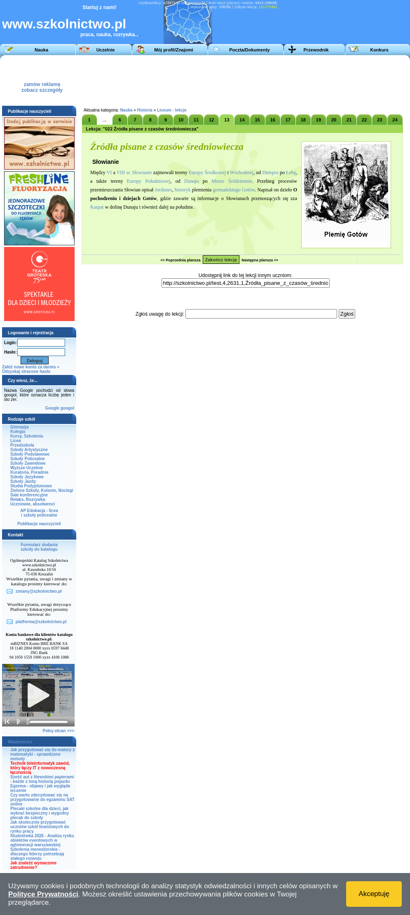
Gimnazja (19, 427)
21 (349, 119)
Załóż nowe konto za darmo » (30, 367)
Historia (144, 110)
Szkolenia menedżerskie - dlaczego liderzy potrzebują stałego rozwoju (37, 854)
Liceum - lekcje (172, 110)
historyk (182, 190)
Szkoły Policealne (27, 458)
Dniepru (270, 172)
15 (257, 119)
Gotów (248, 190)
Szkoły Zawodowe (28, 463)
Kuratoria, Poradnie (29, 472)
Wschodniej (241, 172)
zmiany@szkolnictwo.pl (39, 591)
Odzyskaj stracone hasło (26, 371)
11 (196, 119)
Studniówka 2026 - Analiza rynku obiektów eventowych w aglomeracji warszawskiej (42, 840)
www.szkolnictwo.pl (64, 23)
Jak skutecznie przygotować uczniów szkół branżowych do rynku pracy (39, 827)
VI (109, 172)
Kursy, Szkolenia (26, 436)
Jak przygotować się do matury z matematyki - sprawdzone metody (42, 754)
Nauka (41, 49)
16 (272, 119)
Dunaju (191, 181)
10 (180, 119)
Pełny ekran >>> (58, 731)
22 (364, 119)
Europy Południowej (148, 181)
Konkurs (379, 49)
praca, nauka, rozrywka (107, 34)
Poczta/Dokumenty (249, 49)
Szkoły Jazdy (23, 481)
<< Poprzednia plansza (180, 260)
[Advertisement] (202, 80)
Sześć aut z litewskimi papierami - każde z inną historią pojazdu (42, 779)
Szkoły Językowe (27, 477)
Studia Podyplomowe (31, 486)
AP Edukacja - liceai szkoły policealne (39, 512)
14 (241, 119)
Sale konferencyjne (29, 495)
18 (303, 119)
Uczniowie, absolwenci (32, 504)
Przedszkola (22, 445)
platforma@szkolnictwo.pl (41, 621)
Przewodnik (315, 49)
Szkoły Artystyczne (29, 449)
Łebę (291, 172)
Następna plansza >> (259, 260)
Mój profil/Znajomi (173, 49)
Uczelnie (105, 49)
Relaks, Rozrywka (27, 499)
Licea (15, 440)
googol (67, 408)
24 (394, 119)
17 (288, 119)
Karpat (97, 207)
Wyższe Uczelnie (26, 468)
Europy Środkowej (207, 172)
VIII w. (124, 172)
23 (379, 119)
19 (318, 119)
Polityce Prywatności (43, 894)
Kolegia (17, 431)
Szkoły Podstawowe (29, 454)
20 (333, 119)
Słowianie (142, 172)
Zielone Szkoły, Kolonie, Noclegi (41, 490)
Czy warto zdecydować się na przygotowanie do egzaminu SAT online (42, 799)
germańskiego (226, 190)
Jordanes (163, 190)
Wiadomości (20, 742)
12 (211, 119)
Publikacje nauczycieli (39, 524)
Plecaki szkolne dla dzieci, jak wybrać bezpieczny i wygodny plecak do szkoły (39, 813)
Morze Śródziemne (231, 181)
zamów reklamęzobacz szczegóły (42, 85)
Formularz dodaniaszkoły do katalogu (39, 547)
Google (52, 408)
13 (226, 119)
